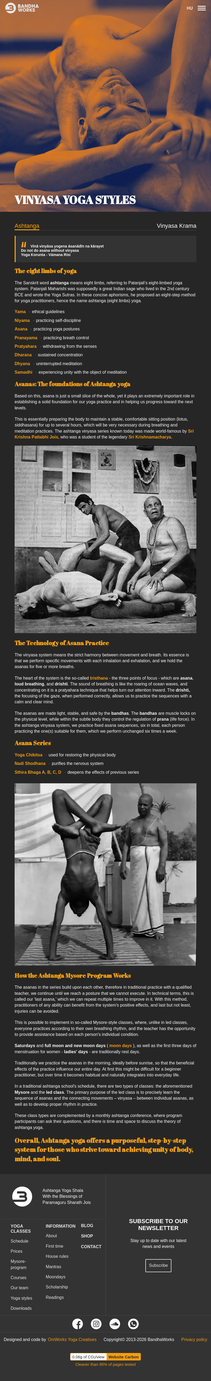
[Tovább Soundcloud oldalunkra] (115, 1324)
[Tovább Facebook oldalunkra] (77, 1324)
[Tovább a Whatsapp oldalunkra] (133, 1324)
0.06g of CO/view (88, 1357)
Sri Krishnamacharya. (150, 437)
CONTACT (91, 1246)
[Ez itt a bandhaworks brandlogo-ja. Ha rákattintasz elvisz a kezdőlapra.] (19, 8)
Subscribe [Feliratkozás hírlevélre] (158, 1265)
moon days (120, 1045)
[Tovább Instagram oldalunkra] (96, 1324)
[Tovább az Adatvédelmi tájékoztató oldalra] (194, 1340)
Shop (87, 1236)
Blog (87, 1225)
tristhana (99, 678)
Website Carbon (123, 1357)
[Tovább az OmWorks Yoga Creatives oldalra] (72, 1340)
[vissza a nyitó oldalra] (26, 1197)
